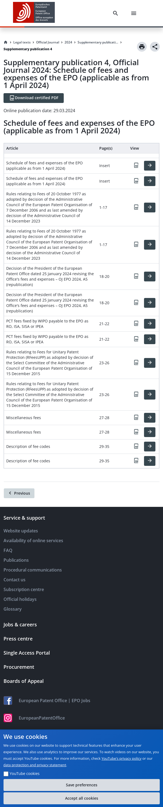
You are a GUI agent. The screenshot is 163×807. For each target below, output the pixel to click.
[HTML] (149, 166)
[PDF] (136, 166)
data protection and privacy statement (35, 764)
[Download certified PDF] (34, 98)
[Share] (155, 47)
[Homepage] (6, 42)
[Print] (142, 47)
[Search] (116, 13)
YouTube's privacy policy (121, 758)
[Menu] (134, 13)
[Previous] (19, 493)
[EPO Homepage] (34, 13)
